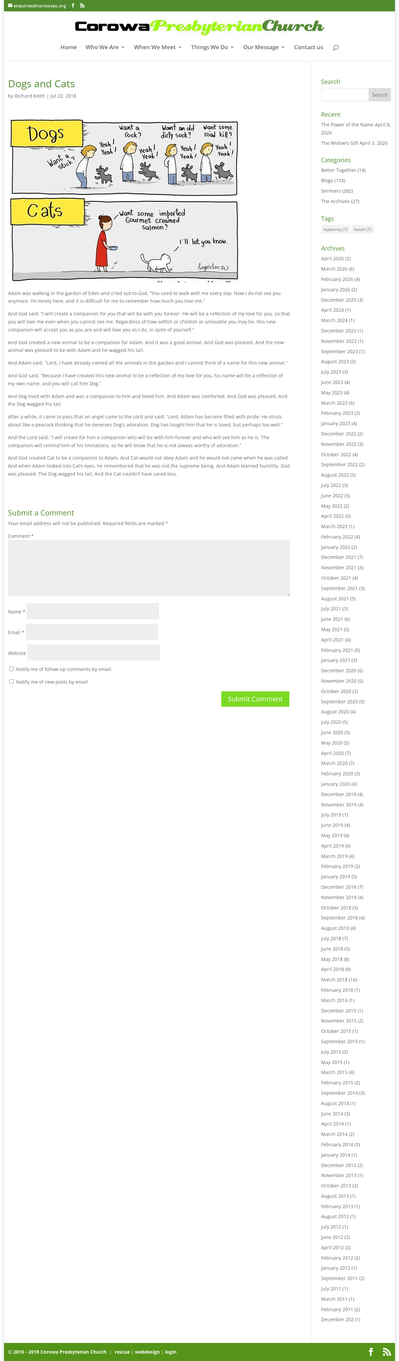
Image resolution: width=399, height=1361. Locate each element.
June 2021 (332, 619)
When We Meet (155, 48)
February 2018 (337, 990)
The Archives (335, 201)
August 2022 (335, 475)
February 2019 (337, 866)
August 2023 (335, 361)
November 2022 (339, 444)
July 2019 (331, 814)
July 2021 (331, 608)
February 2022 (337, 536)
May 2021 (332, 629)
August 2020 (335, 711)
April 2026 (332, 258)
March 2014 (334, 1134)
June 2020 (332, 732)
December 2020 (338, 670)
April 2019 (332, 846)
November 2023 (339, 341)
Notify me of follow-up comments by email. (64, 669)
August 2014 (335, 1103)
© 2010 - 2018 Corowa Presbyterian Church (58, 1352)
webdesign (147, 1352)
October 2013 (336, 1185)
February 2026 (337, 279)
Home (68, 48)
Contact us (308, 48)
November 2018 (339, 897)
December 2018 (338, 887)
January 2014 (335, 1155)
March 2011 (334, 1299)
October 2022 (336, 454)
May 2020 (332, 743)
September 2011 (339, 1278)
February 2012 (337, 1258)
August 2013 (335, 1196)
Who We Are (102, 48)
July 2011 (331, 1288)
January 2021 (335, 660)
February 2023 (337, 413)
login (170, 1352)
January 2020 (335, 784)
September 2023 (339, 351)
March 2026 (334, 269)
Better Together (338, 170)
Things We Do (209, 48)
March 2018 (334, 979)
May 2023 (332, 392)
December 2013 (338, 1165)
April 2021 (332, 640)
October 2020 (336, 691)
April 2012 (332, 1247)
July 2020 (331, 722)
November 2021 (339, 567)
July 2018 (331, 938)
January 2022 (335, 547)
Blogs (327, 180)
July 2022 (331, 485)
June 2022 (332, 495)
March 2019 (334, 856)
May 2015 (332, 1062)
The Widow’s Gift (339, 143)
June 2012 (332, 1237)
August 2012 (335, 1216)
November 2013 (339, 1175)
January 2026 (335, 289)
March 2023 (334, 403)
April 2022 (332, 516)
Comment (21, 536)
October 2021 (336, 578)
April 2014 (332, 1124)
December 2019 (338, 794)
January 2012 (335, 1268)
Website (17, 653)
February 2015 (337, 1082)
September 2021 (339, 588)
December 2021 (338, 557)
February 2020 (337, 773)
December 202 (337, 1319)
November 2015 (339, 1020)
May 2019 (332, 835)
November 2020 (339, 681)
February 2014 (337, 1144)
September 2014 (339, 1093)
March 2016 (334, 1000)
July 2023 (331, 372)
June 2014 (332, 1113)
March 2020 (334, 763)
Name (16, 611)
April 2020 (332, 753)
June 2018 (332, 949)
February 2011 (337, 1309)
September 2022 (339, 464)
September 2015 (339, 1041)
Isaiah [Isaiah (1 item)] (362, 229)
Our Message (261, 48)
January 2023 (335, 423)
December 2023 (338, 330)
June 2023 (332, 382)
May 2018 (332, 959)
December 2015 (338, 1010)
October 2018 (336, 907)
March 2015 (334, 1072)
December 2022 (338, 433)
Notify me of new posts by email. (52, 682)
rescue (122, 1352)
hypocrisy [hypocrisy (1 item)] (336, 229)
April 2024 (332, 310)
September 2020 (339, 701)
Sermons (331, 191)
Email (16, 632)
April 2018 (332, 969)
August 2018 (335, 928)
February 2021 (337, 650)
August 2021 (335, 598)
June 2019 (332, 825)
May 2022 (332, 506)
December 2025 (338, 300)
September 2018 (339, 917)
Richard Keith (30, 96)
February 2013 (337, 1206)
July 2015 (331, 1052)
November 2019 (339, 804)
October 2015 (336, 1031)
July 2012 (331, 1227)
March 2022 (334, 526)
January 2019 (335, 876)
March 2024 (334, 320)
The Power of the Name (347, 124)
